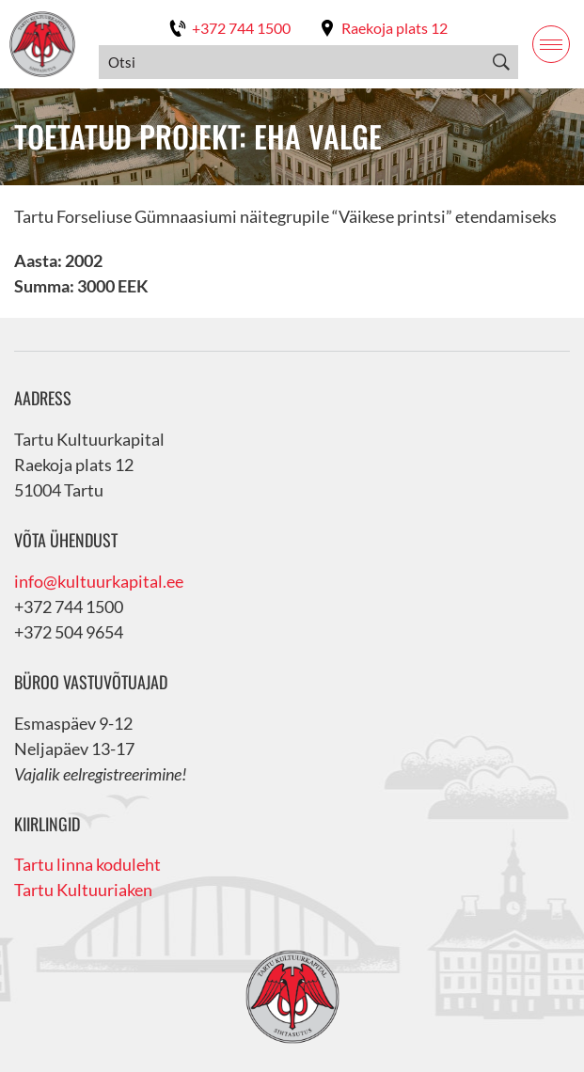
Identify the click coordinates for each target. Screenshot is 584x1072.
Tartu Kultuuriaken (83, 889)
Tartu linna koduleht (87, 864)
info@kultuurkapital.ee (98, 581)
